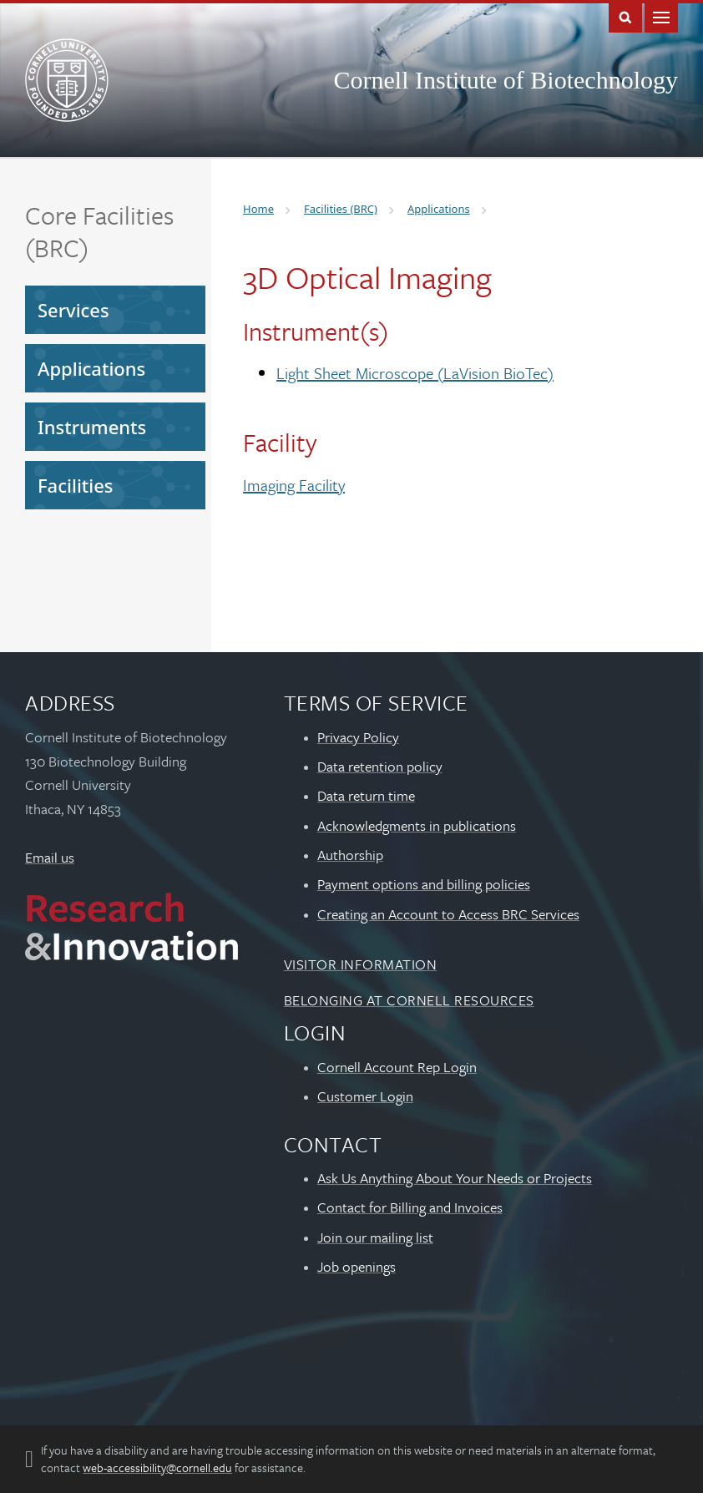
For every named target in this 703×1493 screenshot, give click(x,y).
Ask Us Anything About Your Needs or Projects (454, 1177)
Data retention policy (380, 766)
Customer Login (365, 1096)
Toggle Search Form (625, 16)
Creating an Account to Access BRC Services (448, 913)
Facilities (76, 485)
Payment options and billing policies (423, 883)
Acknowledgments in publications (416, 825)
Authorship (350, 854)
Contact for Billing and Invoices (410, 1207)
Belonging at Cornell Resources (409, 999)
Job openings (356, 1266)
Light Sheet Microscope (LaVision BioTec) (415, 373)
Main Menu (661, 16)
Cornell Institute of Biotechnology (506, 80)
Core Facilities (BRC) (99, 231)
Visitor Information (360, 964)
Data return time (366, 795)
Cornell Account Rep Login (397, 1066)
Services (73, 309)
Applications (91, 368)
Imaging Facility (294, 484)
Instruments (92, 426)
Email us (49, 857)
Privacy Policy (358, 736)
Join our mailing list (375, 1237)
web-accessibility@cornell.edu (157, 1467)
